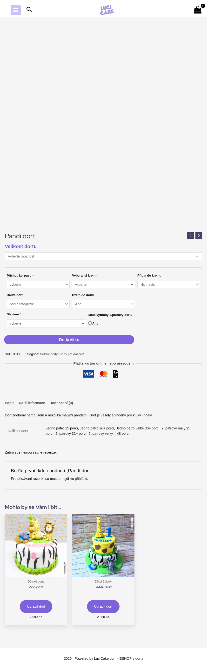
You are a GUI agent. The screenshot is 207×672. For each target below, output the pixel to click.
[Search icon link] (29, 10)
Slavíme (14, 314)
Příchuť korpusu (20, 275)
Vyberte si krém (85, 275)
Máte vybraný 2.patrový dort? (110, 315)
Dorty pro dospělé (72, 354)
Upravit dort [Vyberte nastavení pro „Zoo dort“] (36, 606)
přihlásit (81, 479)
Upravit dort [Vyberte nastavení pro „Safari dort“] (103, 606)
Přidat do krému (149, 275)
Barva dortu (16, 295)
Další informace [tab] (32, 403)
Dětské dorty (49, 354)
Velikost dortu (21, 246)
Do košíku (69, 339)
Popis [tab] (9, 403)
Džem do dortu (83, 295)
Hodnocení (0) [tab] (61, 403)
